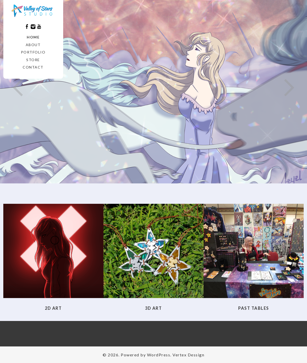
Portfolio (33, 52)
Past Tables (253, 308)
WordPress (158, 354)
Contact (33, 67)
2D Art (53, 308)
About (33, 45)
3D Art (153, 308)
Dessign (196, 354)
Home (33, 37)
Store (33, 60)
